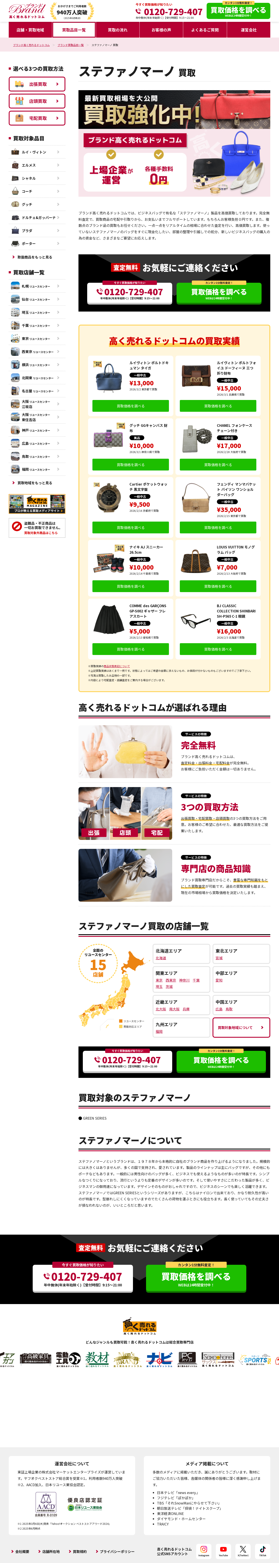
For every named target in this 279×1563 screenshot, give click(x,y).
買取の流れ (118, 30)
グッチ (21, 204)
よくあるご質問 (205, 30)
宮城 (219, 957)
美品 (137, 438)
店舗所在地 (51, 1551)
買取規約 (80, 1551)
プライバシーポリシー (117, 1551)
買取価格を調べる (131, 405)
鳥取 (229, 1009)
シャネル (23, 178)
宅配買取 (31, 118)
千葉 (196, 980)
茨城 (169, 986)
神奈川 (184, 980)
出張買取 (31, 84)
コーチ (21, 191)
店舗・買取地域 (30, 30)
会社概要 (22, 1551)
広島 (219, 1009)
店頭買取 (31, 101)
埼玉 (159, 986)
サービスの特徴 (196, 734)
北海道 (161, 957)
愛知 (219, 980)
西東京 (171, 980)
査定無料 (125, 267)
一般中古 (140, 375)
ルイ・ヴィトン (28, 152)
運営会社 (249, 30)
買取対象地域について (235, 1027)
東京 (159, 980)
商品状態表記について (117, 666)
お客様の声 (161, 30)
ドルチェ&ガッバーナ (33, 217)
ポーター (23, 243)
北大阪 (161, 1009)
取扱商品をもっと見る (34, 257)
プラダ (21, 230)
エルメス (23, 165)
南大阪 (174, 1009)
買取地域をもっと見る (34, 482)
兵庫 (186, 1009)
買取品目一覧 (74, 30)
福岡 (159, 1031)
